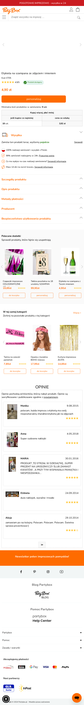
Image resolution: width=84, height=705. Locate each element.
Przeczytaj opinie (46, 155)
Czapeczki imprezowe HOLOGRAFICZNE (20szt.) (12, 284)
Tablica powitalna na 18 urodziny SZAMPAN (42, 282)
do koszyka (14, 295)
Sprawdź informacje (57, 161)
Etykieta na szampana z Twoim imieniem (69, 282)
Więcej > (77, 312)
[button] (6, 699)
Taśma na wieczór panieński (12, 358)
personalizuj (34, 99)
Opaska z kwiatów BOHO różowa (39, 358)
